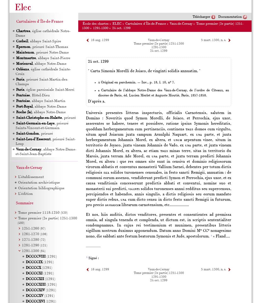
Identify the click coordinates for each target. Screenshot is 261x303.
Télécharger (201, 17)
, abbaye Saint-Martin (40, 101)
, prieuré (46, 118)
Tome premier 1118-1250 (43, 213)
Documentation (230, 17)
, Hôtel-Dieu (32, 95)
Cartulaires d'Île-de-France (145, 24)
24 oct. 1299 (121, 28)
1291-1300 (100, 28)
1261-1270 (34, 234)
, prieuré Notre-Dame (42, 53)
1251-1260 (33, 229)
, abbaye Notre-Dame (41, 64)
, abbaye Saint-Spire (38, 41)
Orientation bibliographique (41, 188)
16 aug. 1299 (100, 40)
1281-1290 (34, 245)
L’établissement (31, 177)
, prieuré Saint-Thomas (42, 47)
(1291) (41, 257)
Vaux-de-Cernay (181, 24)
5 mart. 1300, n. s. (213, 40)
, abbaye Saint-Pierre (43, 58)
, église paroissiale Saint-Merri (45, 90)
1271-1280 (33, 240)
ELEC (117, 24)
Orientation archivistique (39, 183)
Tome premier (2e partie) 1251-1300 (159, 43)
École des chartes (96, 24)
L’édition (25, 194)
